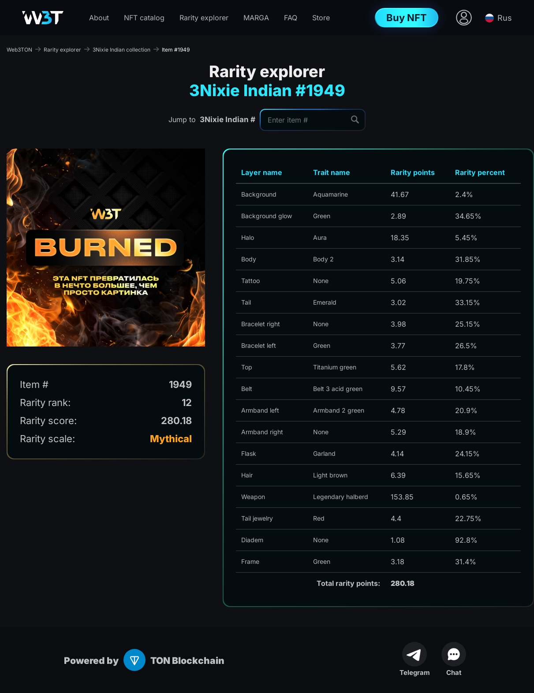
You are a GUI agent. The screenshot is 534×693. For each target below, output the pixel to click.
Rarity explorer (203, 17)
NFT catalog (144, 17)
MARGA (256, 17)
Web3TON (19, 49)
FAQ (290, 17)
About (99, 17)
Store (321, 17)
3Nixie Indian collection (121, 49)
